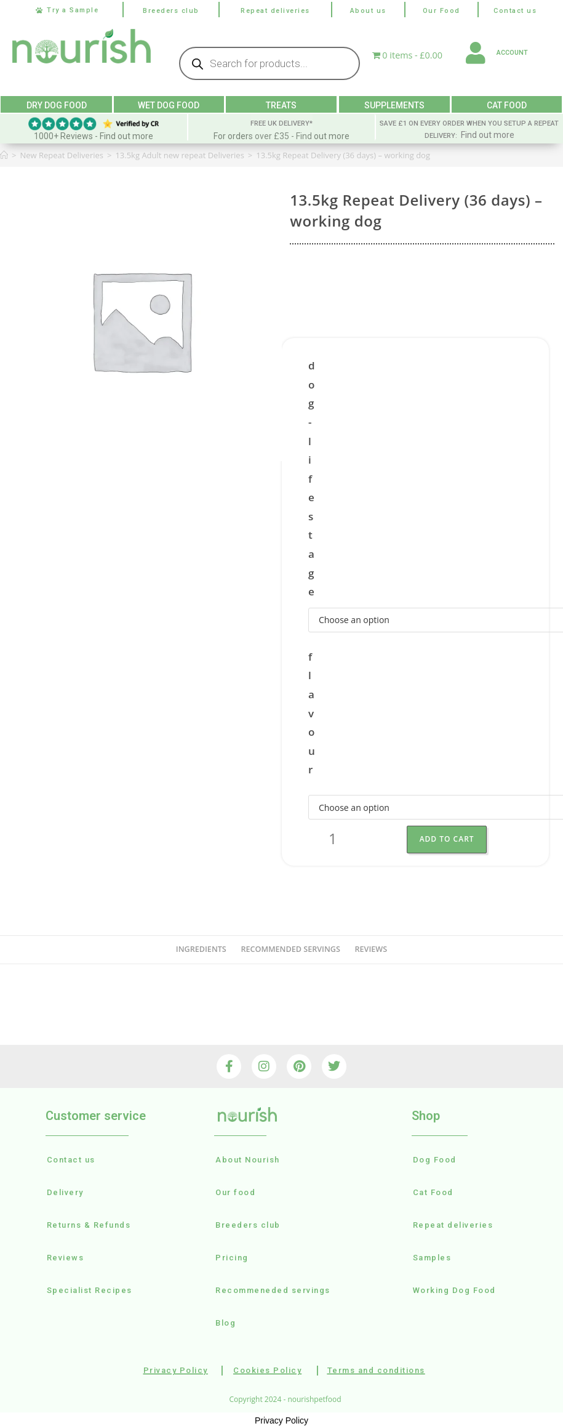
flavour (311, 711)
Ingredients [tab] (201, 947)
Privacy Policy (281, 1419)
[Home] (4, 153)
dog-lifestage (311, 476)
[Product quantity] (333, 838)
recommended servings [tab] (290, 947)
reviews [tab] (371, 947)
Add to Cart (448, 837)
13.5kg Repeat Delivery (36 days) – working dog (343, 153)
